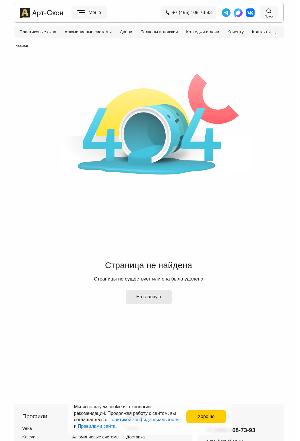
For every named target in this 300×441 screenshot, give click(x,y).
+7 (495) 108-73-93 (188, 12)
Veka (27, 428)
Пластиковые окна (38, 32)
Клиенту (235, 32)
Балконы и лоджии (159, 32)
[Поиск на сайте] (269, 13)
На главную (148, 296)
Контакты (261, 32)
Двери (126, 32)
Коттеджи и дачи (202, 32)
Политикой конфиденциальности (144, 419)
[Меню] (89, 12)
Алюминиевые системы (88, 32)
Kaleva (29, 437)
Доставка (135, 437)
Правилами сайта (96, 426)
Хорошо (206, 416)
